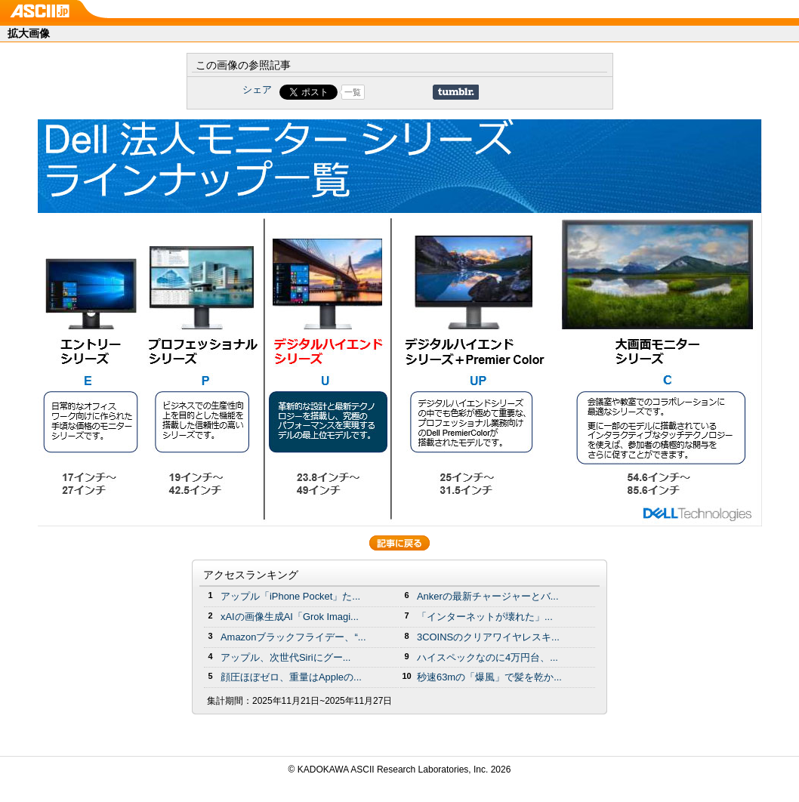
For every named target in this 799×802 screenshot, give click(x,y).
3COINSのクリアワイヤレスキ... (488, 637)
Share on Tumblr (456, 92)
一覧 (352, 92)
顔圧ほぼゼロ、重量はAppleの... (291, 677)
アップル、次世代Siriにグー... (285, 657)
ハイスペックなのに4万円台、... (487, 657)
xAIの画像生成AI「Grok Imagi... (290, 616)
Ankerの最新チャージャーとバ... (488, 596)
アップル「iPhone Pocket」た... (290, 596)
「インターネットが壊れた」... (485, 616)
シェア (257, 89)
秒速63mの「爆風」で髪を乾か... (489, 677)
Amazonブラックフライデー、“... (293, 637)
